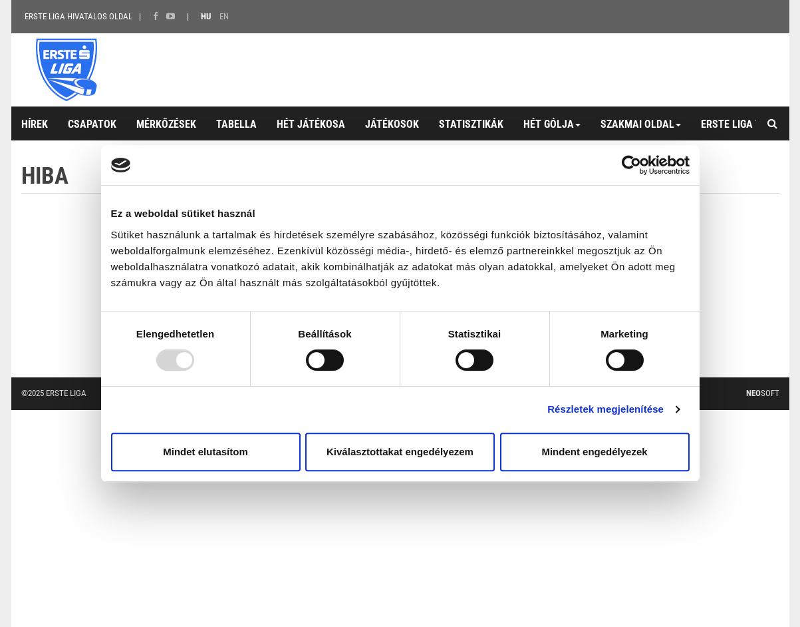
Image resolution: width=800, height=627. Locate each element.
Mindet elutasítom (205, 451)
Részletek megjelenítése (605, 409)
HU (206, 16)
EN (224, 16)
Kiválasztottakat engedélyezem (400, 451)
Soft (762, 393)
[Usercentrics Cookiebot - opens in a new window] (631, 165)
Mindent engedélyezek (594, 451)
